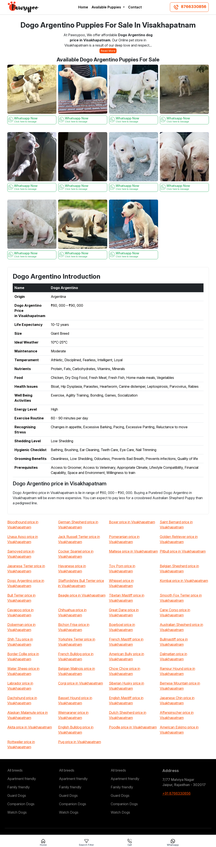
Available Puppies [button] (107, 7)
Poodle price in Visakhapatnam (133, 727)
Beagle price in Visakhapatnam (82, 595)
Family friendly (18, 787)
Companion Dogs (20, 804)
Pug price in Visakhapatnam (79, 742)
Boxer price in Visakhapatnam (132, 522)
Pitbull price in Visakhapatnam (183, 551)
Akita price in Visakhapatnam (29, 727)
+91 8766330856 (176, 793)
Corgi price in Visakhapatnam (80, 683)
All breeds (15, 770)
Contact (135, 7)
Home (83, 7)
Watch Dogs (17, 812)
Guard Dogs (16, 795)
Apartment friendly (21, 779)
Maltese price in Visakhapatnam (133, 551)
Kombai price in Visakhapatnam (184, 580)
